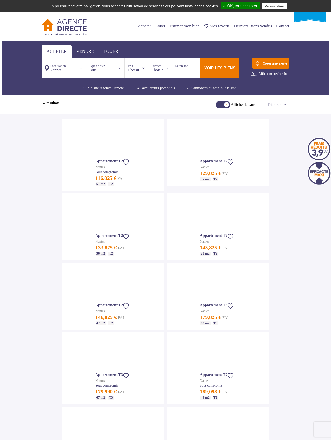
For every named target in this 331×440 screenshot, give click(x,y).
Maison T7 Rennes (161, 349)
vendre (85, 51)
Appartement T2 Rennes (165, 315)
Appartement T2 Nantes (56, 374)
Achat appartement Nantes (57, 368)
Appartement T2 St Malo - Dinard (116, 363)
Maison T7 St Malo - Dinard (112, 392)
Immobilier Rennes (162, 303)
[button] (199, 174)
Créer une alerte (270, 63)
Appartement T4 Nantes (56, 386)
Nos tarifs (102, 295)
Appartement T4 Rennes (165, 326)
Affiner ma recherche (269, 74)
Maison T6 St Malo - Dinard (112, 386)
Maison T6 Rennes (161, 344)
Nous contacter (151, 277)
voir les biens (219, 68)
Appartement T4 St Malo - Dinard (116, 374)
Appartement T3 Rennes (165, 320)
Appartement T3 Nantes (56, 380)
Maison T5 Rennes (161, 338)
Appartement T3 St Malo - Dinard (116, 368)
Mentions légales (106, 307)
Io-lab (285, 431)
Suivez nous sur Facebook (61, 431)
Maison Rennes (160, 332)
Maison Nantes (50, 392)
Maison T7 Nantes (52, 409)
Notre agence (104, 301)
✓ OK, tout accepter (240, 6)
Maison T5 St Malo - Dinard (112, 380)
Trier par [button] (274, 104)
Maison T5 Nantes (52, 397)
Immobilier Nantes (53, 363)
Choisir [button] (133, 68)
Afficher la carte (243, 104)
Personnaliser (274, 6)
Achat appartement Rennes (166, 309)
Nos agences (117, 277)
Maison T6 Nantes (52, 403)
